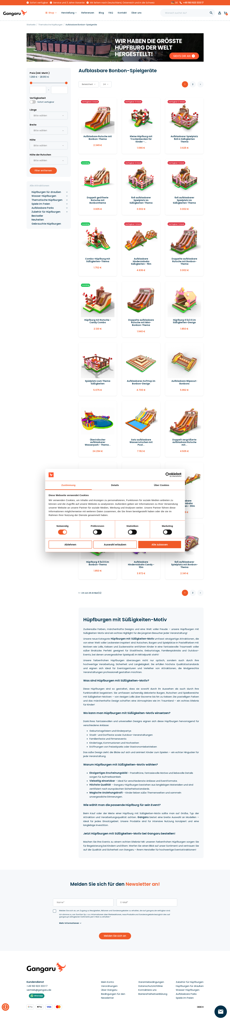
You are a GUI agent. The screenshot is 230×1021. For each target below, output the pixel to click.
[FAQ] (110, 13)
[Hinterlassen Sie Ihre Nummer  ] (220, 1011)
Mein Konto (107, 982)
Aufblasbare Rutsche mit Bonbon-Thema (97, 138)
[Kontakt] (122, 13)
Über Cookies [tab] (161, 485)
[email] (147, 902)
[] (211, 13)
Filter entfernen (43, 170)
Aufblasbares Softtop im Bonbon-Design (141, 382)
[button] (174, 3)
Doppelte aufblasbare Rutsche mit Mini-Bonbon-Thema (141, 322)
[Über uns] (136, 13)
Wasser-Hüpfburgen (44, 196)
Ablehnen (70, 544)
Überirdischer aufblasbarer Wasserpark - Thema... (98, 442)
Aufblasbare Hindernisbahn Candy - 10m (141, 564)
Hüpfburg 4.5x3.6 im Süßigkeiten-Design (184, 321)
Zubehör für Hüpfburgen (46, 211)
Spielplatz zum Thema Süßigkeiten (97, 382)
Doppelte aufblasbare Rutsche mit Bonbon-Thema (184, 261)
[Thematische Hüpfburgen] (50, 24)
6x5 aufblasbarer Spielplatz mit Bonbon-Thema (184, 564)
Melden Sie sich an (115, 935)
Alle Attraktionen (39, 185)
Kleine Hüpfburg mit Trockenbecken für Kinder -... (141, 139)
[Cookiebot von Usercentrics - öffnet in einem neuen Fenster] (167, 474)
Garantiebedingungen (151, 982)
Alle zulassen (160, 544)
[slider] (31, 83)
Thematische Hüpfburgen (47, 200)
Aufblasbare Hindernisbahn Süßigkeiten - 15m (141, 261)
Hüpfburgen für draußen (46, 192)
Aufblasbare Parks (43, 208)
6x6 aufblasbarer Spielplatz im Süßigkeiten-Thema (141, 200)
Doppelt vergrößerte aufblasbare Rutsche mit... (184, 442)
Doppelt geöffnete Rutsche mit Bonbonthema (97, 200)
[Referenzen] (87, 13)
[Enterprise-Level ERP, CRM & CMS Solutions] (200, 1006)
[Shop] (51, 13)
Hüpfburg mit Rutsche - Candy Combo (97, 321)
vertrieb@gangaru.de (39, 989)
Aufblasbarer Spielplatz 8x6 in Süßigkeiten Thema (184, 139)
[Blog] (101, 13)
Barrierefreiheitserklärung (152, 994)
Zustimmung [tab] (68, 485)
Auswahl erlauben (115, 544)
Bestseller (37, 215)
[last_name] (83, 902)
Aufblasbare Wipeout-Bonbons (184, 382)
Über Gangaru (109, 989)
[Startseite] (31, 24)
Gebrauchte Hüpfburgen (46, 223)
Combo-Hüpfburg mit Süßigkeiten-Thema (97, 260)
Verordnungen (109, 986)
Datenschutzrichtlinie (150, 986)
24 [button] (105, 84)
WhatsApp (38, 996)
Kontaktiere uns (147, 989)
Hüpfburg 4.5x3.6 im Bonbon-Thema (97, 563)
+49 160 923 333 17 (193, 3)
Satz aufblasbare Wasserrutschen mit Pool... (141, 442)
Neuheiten (38, 219)
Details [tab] (115, 485)
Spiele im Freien (41, 203)
